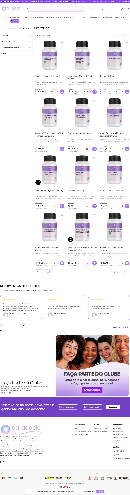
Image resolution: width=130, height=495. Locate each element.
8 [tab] (21, 330)
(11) (120, 451)
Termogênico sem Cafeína (79, 133)
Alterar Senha (118, 440)
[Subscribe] (113, 407)
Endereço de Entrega (120, 437)
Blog (101, 1)
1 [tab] (1, 330)
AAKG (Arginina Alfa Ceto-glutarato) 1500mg (112, 134)
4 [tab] (9, 330)
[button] (62, 43)
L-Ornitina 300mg (76, 190)
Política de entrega (100, 428)
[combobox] (56, 9)
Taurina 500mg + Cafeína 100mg (46, 248)
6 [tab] (15, 330)
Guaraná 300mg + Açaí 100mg (49, 190)
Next (23, 326)
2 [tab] (3, 330)
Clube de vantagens (97, 9)
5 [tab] (12, 330)
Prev (2, 326)
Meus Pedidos (118, 431)
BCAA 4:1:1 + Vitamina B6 (111, 190)
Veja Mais (5, 392)
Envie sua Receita (123, 1)
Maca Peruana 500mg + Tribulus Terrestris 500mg (82, 248)
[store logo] (11, 9)
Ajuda (96, 1)
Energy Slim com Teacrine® (47, 76)
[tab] (16, 35)
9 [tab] (24, 330)
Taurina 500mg (107, 76)
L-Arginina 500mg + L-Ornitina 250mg (81, 77)
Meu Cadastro (118, 428)
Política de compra (100, 431)
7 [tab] (18, 330)
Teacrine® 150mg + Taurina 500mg (112, 248)
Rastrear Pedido (110, 1)
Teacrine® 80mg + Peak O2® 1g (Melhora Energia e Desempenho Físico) (49, 134)
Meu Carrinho (118, 434)
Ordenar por (41, 35)
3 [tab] (6, 330)
